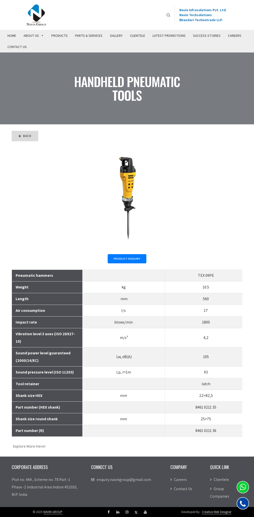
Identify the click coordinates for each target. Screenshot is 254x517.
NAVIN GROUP (53, 512)
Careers (234, 35)
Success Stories (207, 35)
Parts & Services (88, 35)
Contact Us (17, 47)
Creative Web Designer (216, 512)
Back (25, 136)
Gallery (116, 35)
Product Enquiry (127, 259)
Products (59, 35)
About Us (34, 35)
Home (11, 35)
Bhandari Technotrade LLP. (201, 20)
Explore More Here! (29, 446)
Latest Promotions (169, 35)
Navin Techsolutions (195, 15)
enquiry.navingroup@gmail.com (124, 479)
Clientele (137, 35)
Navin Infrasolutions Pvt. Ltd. (203, 10)
